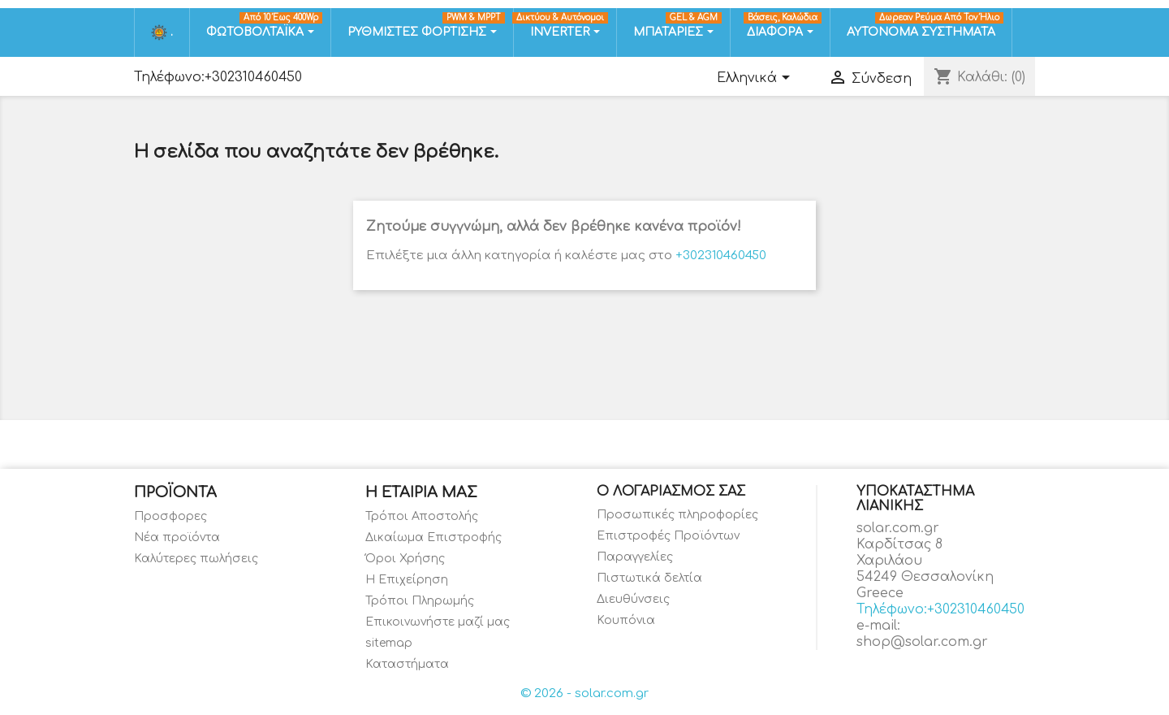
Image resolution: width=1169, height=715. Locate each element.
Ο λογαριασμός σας (671, 491)
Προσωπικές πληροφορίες (677, 515)
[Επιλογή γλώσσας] (756, 79)
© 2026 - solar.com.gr (584, 693)
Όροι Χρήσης (405, 558)
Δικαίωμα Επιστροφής (433, 537)
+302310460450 (720, 255)
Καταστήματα (407, 664)
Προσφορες (170, 516)
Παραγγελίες (635, 557)
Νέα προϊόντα (177, 537)
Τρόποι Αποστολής (421, 516)
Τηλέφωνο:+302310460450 (218, 77)
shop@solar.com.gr (922, 642)
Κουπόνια (626, 620)
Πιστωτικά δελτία (649, 578)
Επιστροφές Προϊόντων (668, 536)
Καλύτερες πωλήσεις (196, 558)
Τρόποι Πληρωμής (419, 601)
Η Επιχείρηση (406, 580)
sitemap (388, 643)
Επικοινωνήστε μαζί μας (437, 622)
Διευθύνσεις (633, 599)
